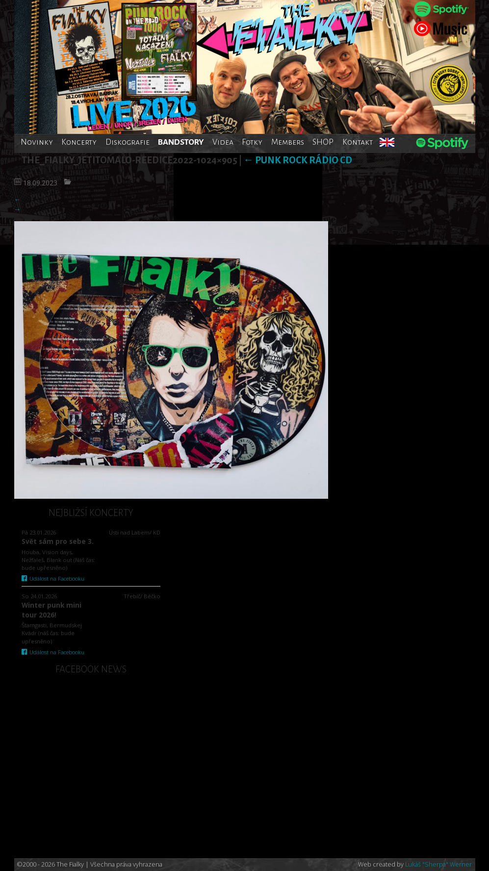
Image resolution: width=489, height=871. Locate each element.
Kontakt (357, 142)
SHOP (323, 142)
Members (287, 142)
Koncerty (79, 142)
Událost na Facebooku (53, 578)
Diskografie (127, 142)
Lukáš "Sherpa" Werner (438, 864)
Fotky (252, 142)
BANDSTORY (181, 142)
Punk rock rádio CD (297, 160)
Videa (222, 142)
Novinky (37, 142)
